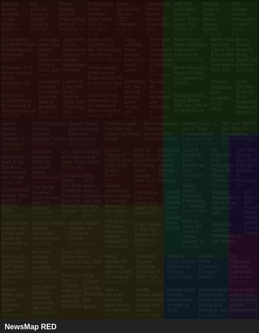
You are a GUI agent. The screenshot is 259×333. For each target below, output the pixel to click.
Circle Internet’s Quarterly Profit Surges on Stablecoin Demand (246, 97)
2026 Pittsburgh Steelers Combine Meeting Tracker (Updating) (49, 134)
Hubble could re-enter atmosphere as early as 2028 (180, 300)
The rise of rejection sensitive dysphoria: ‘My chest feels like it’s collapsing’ (44, 303)
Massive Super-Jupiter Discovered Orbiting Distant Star (181, 266)
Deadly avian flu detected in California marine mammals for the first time (85, 236)
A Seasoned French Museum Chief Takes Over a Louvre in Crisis (100, 19)
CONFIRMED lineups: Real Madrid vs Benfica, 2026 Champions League (15, 205)
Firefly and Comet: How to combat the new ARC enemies (169, 165)
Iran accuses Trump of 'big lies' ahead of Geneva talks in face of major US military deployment (42, 26)
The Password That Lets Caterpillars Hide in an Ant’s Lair (241, 269)
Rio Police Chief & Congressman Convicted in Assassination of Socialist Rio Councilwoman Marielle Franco (164, 62)
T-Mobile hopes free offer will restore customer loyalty (122, 131)
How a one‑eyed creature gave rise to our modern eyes (117, 302)
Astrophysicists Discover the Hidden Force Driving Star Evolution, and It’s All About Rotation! (213, 305)
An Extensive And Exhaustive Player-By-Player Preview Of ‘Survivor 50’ (223, 170)
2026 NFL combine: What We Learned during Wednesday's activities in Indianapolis (46, 169)
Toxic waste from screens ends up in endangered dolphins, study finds (73, 290)
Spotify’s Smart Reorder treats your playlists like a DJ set (174, 210)
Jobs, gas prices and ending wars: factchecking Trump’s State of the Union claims (51, 60)
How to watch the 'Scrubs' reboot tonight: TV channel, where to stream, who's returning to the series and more (194, 249)
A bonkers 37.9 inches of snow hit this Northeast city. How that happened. (16, 80)
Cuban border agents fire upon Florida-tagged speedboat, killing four (18, 49)
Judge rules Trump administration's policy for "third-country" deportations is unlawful (79, 55)
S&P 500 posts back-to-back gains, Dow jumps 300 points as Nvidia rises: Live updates (186, 24)
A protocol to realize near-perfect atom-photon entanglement (243, 300)
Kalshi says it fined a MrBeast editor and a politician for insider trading (190, 49)
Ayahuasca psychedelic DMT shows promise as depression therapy (13, 269)
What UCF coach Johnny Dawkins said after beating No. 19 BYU (92, 196)
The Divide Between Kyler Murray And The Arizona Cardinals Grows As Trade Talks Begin (45, 208)
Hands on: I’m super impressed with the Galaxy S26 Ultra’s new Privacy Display (117, 239)
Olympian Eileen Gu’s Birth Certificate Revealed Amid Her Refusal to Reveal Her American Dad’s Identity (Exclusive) (72, 206)
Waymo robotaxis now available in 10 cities (221, 95)
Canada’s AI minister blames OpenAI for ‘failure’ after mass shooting (157, 19)
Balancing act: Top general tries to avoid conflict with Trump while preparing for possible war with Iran (135, 114)
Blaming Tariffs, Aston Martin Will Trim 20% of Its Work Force (191, 103)
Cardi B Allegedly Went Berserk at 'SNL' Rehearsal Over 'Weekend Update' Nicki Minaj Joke (194, 176)
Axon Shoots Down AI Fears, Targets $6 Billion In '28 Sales (246, 55)
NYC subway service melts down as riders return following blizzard (243, 21)
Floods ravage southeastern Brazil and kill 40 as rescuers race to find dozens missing (105, 80)
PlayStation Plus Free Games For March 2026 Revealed (146, 203)
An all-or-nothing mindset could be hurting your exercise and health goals (45, 267)
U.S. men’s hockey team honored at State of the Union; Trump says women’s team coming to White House (80, 167)
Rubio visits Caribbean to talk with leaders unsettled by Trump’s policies (104, 49)
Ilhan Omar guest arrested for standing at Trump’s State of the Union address (18, 108)
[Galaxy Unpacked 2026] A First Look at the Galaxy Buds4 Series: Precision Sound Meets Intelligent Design (118, 178)
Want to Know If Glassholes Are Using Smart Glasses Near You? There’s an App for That (145, 173)
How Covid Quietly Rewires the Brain (93, 291)
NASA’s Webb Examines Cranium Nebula (208, 266)
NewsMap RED (31, 327)
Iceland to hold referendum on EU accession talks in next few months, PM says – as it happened (104, 111)
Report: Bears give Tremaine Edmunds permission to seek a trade (83, 134)
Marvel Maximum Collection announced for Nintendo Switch (161, 131)
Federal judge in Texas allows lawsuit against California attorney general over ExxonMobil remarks (216, 29)
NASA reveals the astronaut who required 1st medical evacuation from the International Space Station (118, 279)
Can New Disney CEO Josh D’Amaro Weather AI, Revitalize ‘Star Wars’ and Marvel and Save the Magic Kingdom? (246, 181)
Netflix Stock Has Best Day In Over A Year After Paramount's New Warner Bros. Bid (224, 55)
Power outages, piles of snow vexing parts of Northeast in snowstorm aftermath (71, 21)
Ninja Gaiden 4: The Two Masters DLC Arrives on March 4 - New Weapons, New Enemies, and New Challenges (148, 250)
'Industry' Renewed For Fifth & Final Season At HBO (226, 203)
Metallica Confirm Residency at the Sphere (226, 233)
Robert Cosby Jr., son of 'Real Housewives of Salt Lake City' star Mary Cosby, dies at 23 (200, 136)
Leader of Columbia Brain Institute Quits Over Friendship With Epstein (74, 99)
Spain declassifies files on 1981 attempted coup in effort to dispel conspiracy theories (128, 26)
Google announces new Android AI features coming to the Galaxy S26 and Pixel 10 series (118, 206)
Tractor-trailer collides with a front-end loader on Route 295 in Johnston (15, 236)
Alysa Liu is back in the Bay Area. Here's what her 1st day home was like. (13, 172)
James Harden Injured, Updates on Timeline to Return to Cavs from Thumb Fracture (13, 144)
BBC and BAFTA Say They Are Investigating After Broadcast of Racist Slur (238, 134)
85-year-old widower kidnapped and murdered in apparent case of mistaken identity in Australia (160, 109)
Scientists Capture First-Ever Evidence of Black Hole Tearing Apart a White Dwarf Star (150, 274)
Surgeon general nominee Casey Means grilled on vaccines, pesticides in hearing (14, 24)
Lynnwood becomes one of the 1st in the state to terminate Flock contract (48, 99)
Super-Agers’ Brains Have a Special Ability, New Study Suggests (81, 259)
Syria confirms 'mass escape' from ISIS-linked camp (135, 55)
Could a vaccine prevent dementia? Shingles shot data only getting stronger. (49, 236)
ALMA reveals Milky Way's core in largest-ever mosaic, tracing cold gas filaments (150, 305)
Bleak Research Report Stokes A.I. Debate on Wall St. (190, 75)
